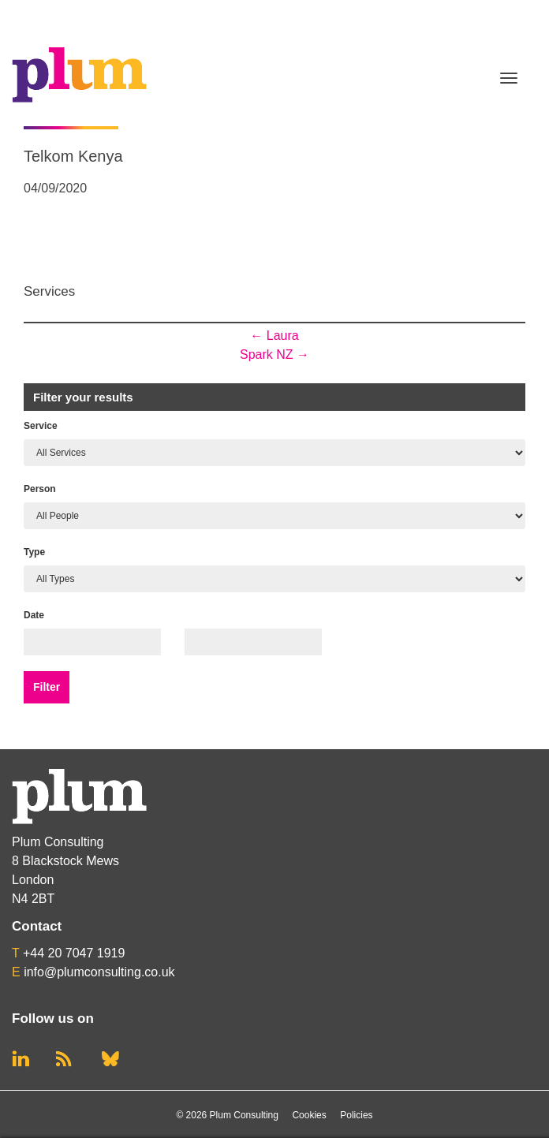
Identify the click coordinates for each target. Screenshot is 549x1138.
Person (40, 488)
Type (34, 552)
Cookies (309, 1115)
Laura (274, 335)
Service (41, 425)
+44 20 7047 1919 (74, 953)
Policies (356, 1115)
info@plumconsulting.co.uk (99, 972)
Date (34, 615)
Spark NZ (274, 354)
